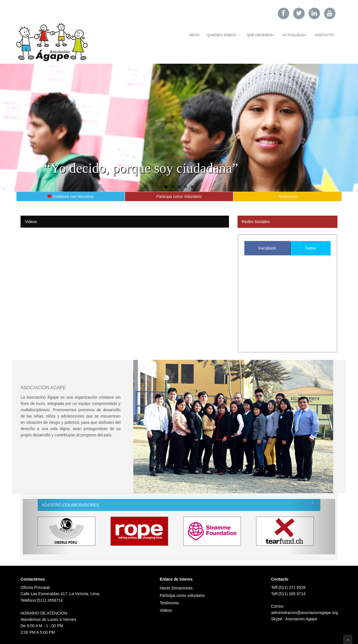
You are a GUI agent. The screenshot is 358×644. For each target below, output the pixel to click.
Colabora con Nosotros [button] (70, 196)
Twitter (310, 248)
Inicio (194, 35)
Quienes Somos (223, 35)
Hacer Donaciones (176, 588)
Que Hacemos (261, 35)
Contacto (324, 35)
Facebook (267, 248)
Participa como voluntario (182, 595)
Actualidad (294, 35)
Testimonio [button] (287, 196)
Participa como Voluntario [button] (179, 196)
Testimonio (169, 603)
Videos (166, 610)
